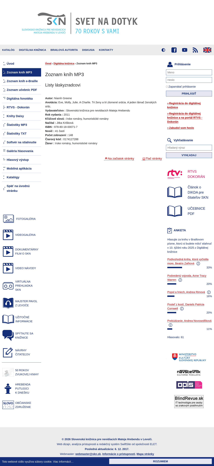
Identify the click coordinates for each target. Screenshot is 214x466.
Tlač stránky (154, 158)
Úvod (48, 63)
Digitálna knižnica (32, 49)
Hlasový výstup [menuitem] (18, 159)
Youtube (184, 50)
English (207, 50)
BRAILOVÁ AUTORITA (64, 49)
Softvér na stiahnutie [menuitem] (21, 142)
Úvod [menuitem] (10, 63)
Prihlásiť (189, 93)
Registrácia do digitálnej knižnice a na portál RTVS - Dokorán (184, 117)
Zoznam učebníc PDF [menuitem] (22, 90)
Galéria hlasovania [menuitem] (20, 151)
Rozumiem (160, 461)
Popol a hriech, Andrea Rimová (186, 292)
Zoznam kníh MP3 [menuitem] (19, 72)
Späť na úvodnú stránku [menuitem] (18, 188)
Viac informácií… (63, 461)
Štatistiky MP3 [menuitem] (17, 125)
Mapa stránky (145, 453)
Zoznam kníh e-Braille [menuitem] (22, 81)
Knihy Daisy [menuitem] (15, 116)
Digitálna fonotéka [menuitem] (20, 98)
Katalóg (8, 49)
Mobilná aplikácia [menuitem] (19, 168)
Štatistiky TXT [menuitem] (16, 133)
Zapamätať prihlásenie (181, 86)
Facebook (174, 50)
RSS (195, 50)
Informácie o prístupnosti (118, 453)
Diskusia (88, 49)
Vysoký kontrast (163, 50)
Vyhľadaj (189, 155)
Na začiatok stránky (121, 158)
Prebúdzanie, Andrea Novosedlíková (189, 320)
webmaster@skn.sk (88, 453)
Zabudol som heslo (181, 127)
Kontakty (106, 49)
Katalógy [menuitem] (13, 177)
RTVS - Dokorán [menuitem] (18, 107)
